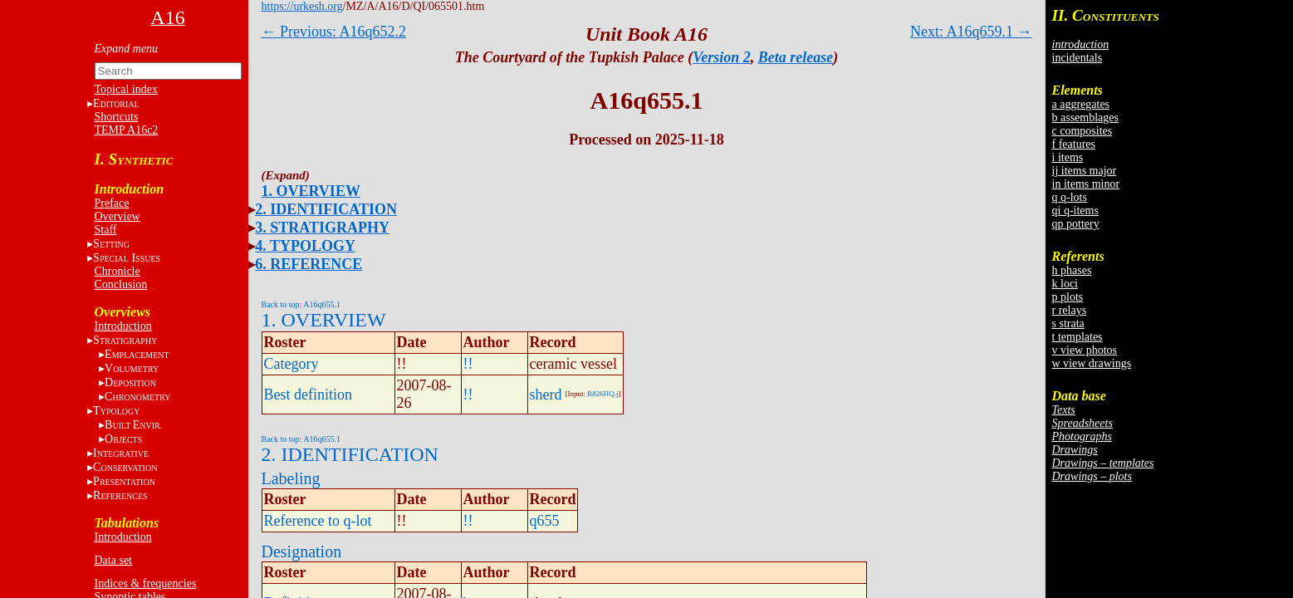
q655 (545, 520)
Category (291, 363)
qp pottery (1076, 224)
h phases (1072, 270)
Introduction (123, 326)
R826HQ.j (602, 394)
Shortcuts (117, 116)
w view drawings (1092, 363)
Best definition (308, 394)
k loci (1065, 283)
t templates (1077, 337)
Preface (112, 203)
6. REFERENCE (308, 264)
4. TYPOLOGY (305, 246)
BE (133, 425)
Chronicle (117, 271)
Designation (302, 551)
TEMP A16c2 (127, 130)
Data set (113, 560)
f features (1073, 144)
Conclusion (121, 284)
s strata (1068, 323)
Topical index (126, 89)
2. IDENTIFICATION (326, 209)
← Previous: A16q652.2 (334, 31)
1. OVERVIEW (311, 191)
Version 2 (722, 57)
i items (1068, 157)
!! (468, 363)
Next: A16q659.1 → (971, 31)
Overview (117, 216)
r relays (1069, 310)
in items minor (1086, 184)
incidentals (1077, 57)
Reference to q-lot (318, 520)
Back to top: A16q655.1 (301, 304)
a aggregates (1081, 104)
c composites (1082, 131)
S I (126, 258)
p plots (1068, 297)
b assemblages (1085, 117)
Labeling (291, 478)
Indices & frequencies (146, 583)
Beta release (795, 57)
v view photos (1085, 350)
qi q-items (1075, 210)
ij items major (1084, 170)
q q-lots (1069, 197)
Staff (106, 229)
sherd (546, 394)
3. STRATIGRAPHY (322, 227)
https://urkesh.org (302, 6)
